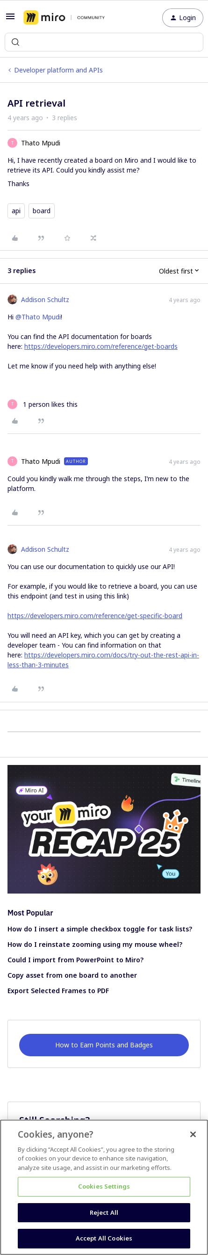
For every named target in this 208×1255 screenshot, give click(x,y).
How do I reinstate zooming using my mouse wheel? (94, 944)
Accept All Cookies (104, 1238)
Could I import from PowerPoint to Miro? (75, 959)
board (41, 210)
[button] (10, 19)
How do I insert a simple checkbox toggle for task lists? (99, 928)
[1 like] (42, 404)
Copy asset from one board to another (72, 975)
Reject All (104, 1212)
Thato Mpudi (40, 142)
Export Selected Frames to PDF (58, 990)
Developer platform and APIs (58, 69)
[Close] (193, 1134)
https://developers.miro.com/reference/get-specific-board (94, 615)
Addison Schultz (45, 299)
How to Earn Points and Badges (104, 1044)
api (16, 210)
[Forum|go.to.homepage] (64, 17)
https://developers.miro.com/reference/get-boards (101, 346)
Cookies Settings (104, 1186)
